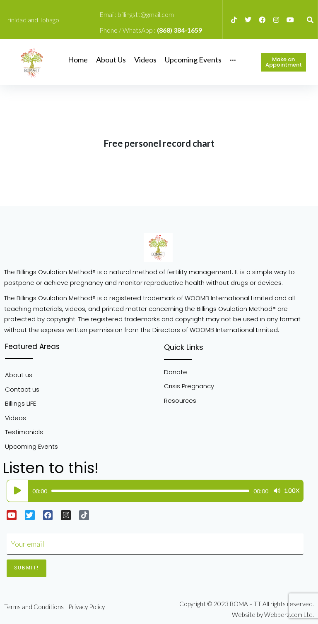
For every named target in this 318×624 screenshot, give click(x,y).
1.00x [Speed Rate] (291, 490)
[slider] (150, 491)
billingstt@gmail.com (146, 14)
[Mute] (277, 491)
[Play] (17, 491)
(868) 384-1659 (179, 30)
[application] (153, 491)
